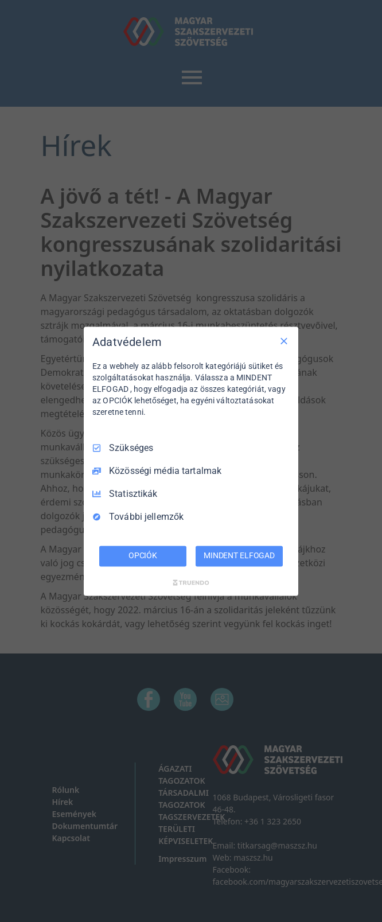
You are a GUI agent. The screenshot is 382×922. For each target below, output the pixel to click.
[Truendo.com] (191, 582)
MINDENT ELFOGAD (239, 555)
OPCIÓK (142, 555)
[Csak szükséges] (284, 340)
